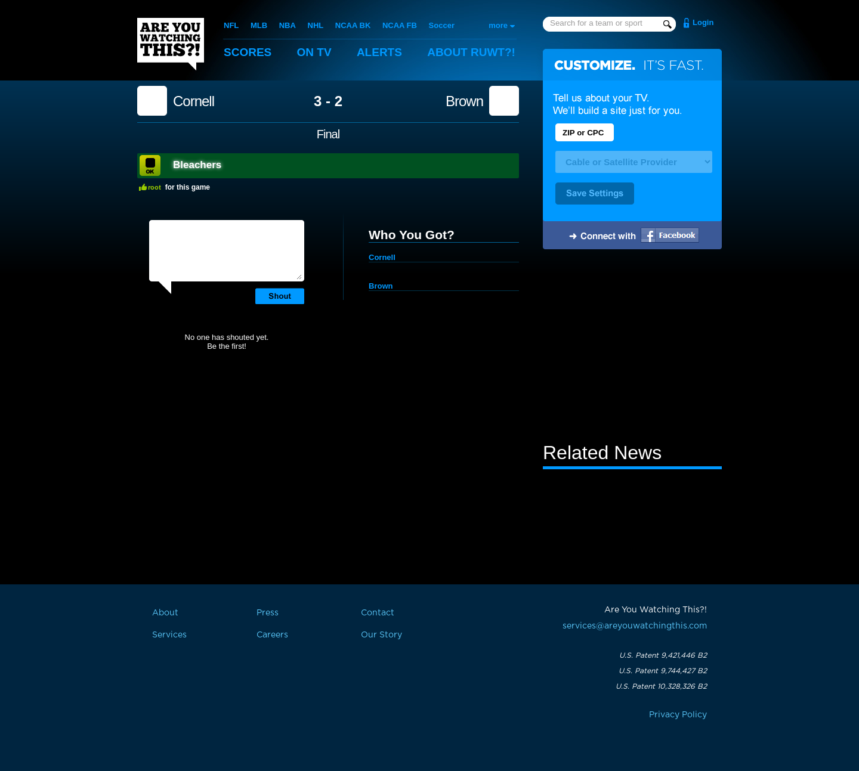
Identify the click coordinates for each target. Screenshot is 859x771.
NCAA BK (352, 25)
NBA (287, 25)
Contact (377, 613)
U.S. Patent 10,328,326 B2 (661, 686)
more (498, 25)
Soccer (442, 25)
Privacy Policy (678, 715)
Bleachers (197, 165)
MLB (259, 25)
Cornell (193, 101)
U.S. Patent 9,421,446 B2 (663, 655)
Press (268, 613)
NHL (316, 25)
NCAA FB (399, 25)
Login (703, 22)
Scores (247, 52)
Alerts (379, 52)
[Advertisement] (632, 347)
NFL (231, 25)
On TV (314, 52)
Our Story (381, 635)
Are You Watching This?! (170, 44)
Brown (464, 101)
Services (169, 635)
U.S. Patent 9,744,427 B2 (663, 670)
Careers (272, 635)
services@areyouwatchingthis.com (635, 626)
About (471, 52)
